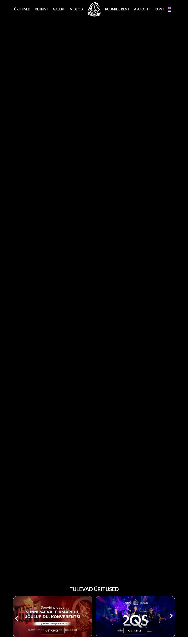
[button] (16, 618)
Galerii (59, 9)
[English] (169, 8)
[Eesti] (169, 11)
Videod (76, 9)
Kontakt (163, 9)
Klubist (41, 9)
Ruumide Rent (117, 9)
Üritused (22, 9)
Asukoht (142, 9)
